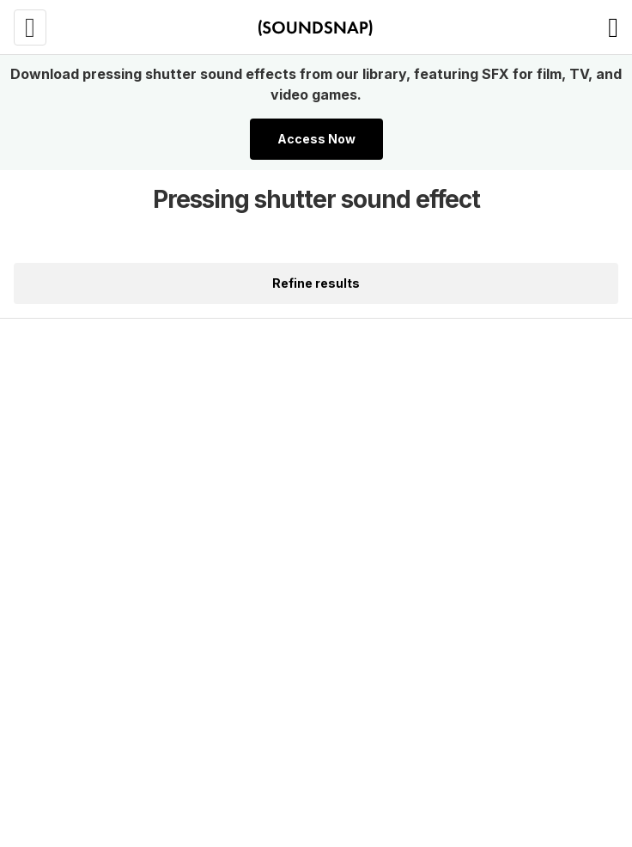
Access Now (316, 138)
